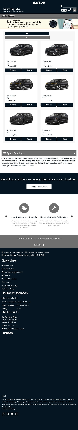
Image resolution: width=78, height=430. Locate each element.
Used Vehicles (7, 269)
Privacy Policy (57, 238)
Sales (3, 298)
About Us (6, 276)
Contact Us (6, 282)
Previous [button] (6, 216)
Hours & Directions (9, 279)
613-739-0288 (37, 255)
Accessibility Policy (9, 286)
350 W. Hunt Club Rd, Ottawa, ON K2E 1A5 (9, 321)
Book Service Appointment (12, 272)
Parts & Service (11, 298)
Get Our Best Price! (39, 187)
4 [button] (45, 235)
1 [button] (36, 235)
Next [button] (72, 216)
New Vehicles (7, 266)
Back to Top (39, 245)
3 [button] (42, 235)
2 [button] (39, 235)
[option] (24, 216)
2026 (27, 37)
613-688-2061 (17, 252)
